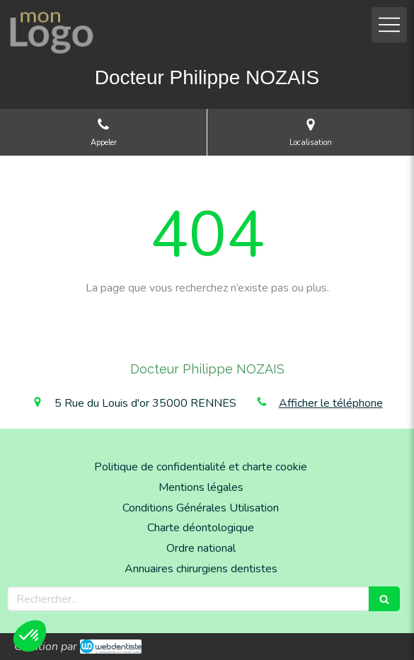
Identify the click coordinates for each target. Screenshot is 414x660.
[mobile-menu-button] (389, 24)
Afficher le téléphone (331, 403)
